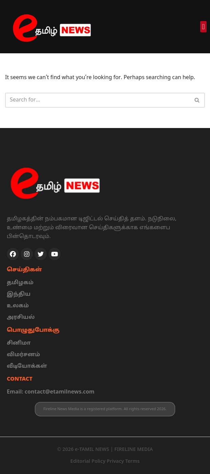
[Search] (97, 100)
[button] (203, 26)
